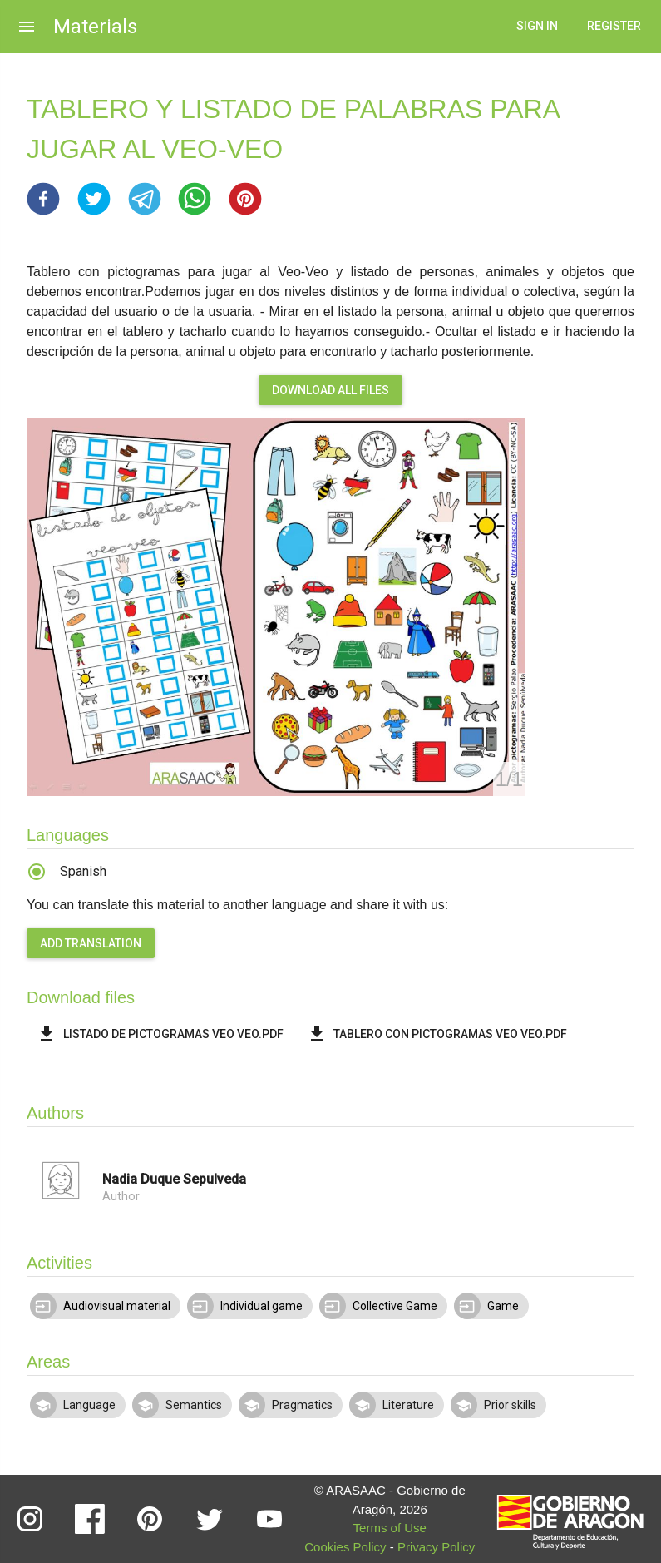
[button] (43, 198)
